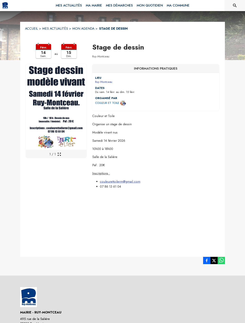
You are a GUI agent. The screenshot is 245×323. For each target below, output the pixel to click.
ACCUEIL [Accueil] (31, 28)
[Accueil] (5, 5)
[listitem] (206, 261)
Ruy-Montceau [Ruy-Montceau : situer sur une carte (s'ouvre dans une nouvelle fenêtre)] (103, 82)
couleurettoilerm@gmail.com (120, 181)
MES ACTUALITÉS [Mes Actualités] (55, 28)
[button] (56, 53)
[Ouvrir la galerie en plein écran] (59, 154)
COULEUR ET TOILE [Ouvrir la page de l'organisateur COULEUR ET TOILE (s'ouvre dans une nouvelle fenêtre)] (107, 103)
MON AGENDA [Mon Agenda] (83, 28)
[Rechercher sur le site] (234, 5)
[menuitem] (69, 5)
